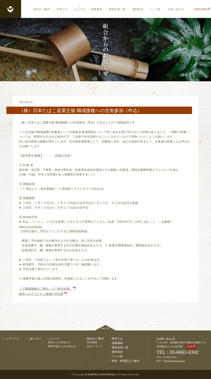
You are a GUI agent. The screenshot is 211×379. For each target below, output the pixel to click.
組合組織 (92, 342)
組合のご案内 (41, 9)
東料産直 (137, 9)
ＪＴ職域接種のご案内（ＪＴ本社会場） (45, 288)
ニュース (79, 9)
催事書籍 (96, 9)
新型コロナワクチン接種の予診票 (41, 294)
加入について (94, 346)
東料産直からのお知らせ (62, 346)
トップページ (11, 338)
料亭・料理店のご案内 (125, 361)
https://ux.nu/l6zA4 (30, 226)
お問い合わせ (176, 9)
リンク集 (155, 9)
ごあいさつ (34, 338)
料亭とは (62, 9)
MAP (189, 346)
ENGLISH (202, 9)
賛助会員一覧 (117, 9)
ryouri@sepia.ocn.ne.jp (174, 360)
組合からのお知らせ (59, 342)
